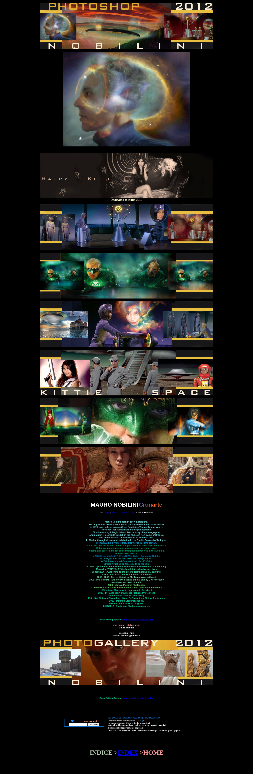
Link (132, 512)
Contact (115, 512)
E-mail (124, 512)
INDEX (128, 752)
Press (107, 512)
